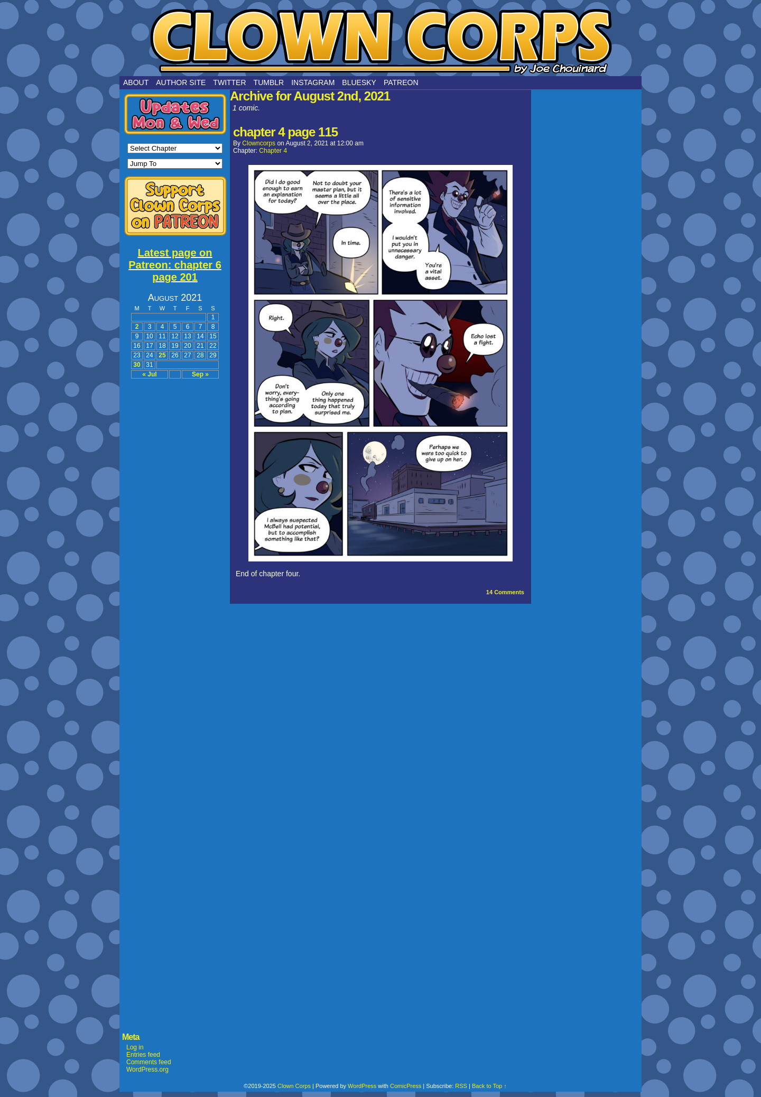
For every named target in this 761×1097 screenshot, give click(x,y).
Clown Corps (380, 40)
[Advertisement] (175, 544)
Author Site (181, 82)
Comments (505, 592)
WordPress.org (147, 1069)
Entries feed (143, 1054)
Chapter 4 (273, 150)
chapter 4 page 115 (285, 132)
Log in (135, 1047)
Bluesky (359, 82)
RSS (461, 1086)
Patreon (401, 82)
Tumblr (269, 82)
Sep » (200, 374)
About (136, 82)
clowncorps (258, 143)
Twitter (229, 82)
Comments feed (148, 1062)
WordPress (362, 1086)
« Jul (149, 374)
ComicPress (405, 1086)
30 (136, 364)
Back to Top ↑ (489, 1086)
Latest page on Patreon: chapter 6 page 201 (174, 265)
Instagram (313, 82)
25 (162, 355)
